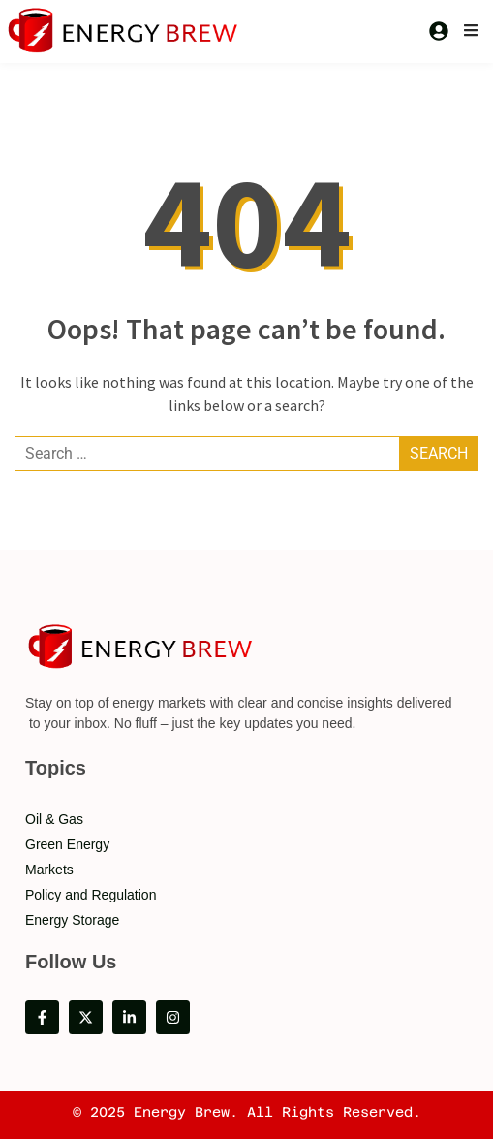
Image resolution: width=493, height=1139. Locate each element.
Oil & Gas (54, 819)
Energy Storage (72, 920)
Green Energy (67, 844)
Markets (49, 869)
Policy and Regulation (90, 894)
